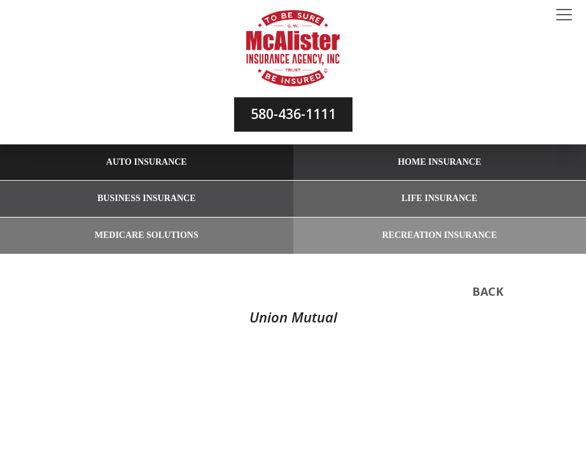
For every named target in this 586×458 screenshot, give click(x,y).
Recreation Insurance (439, 235)
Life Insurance (439, 198)
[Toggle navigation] (564, 15)
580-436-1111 (293, 114)
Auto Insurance (146, 162)
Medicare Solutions (147, 235)
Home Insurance (439, 162)
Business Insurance (146, 198)
